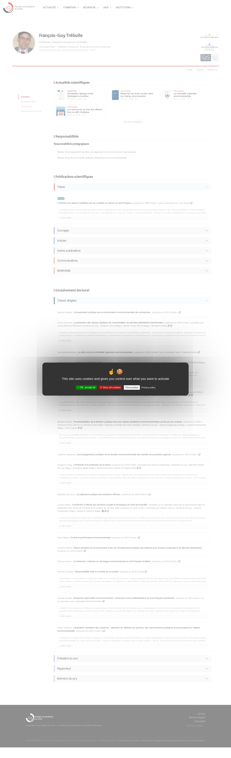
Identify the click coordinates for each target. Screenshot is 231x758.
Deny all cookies (110, 387)
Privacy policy (148, 387)
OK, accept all (86, 387)
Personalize (131, 387)
